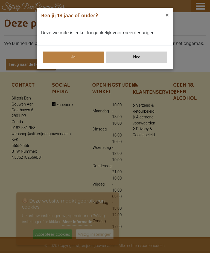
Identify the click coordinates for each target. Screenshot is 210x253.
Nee (136, 57)
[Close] (167, 15)
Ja (73, 57)
